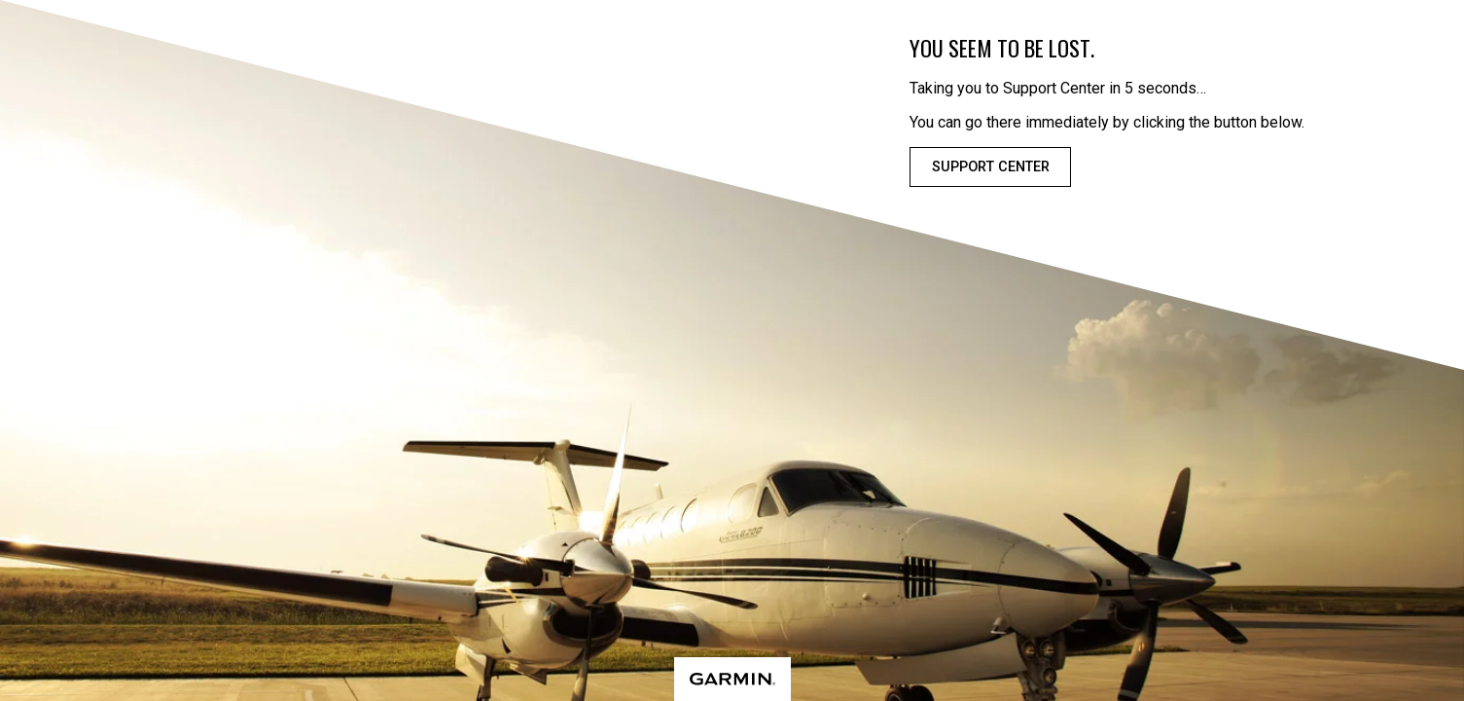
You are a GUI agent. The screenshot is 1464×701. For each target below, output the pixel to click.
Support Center (991, 167)
